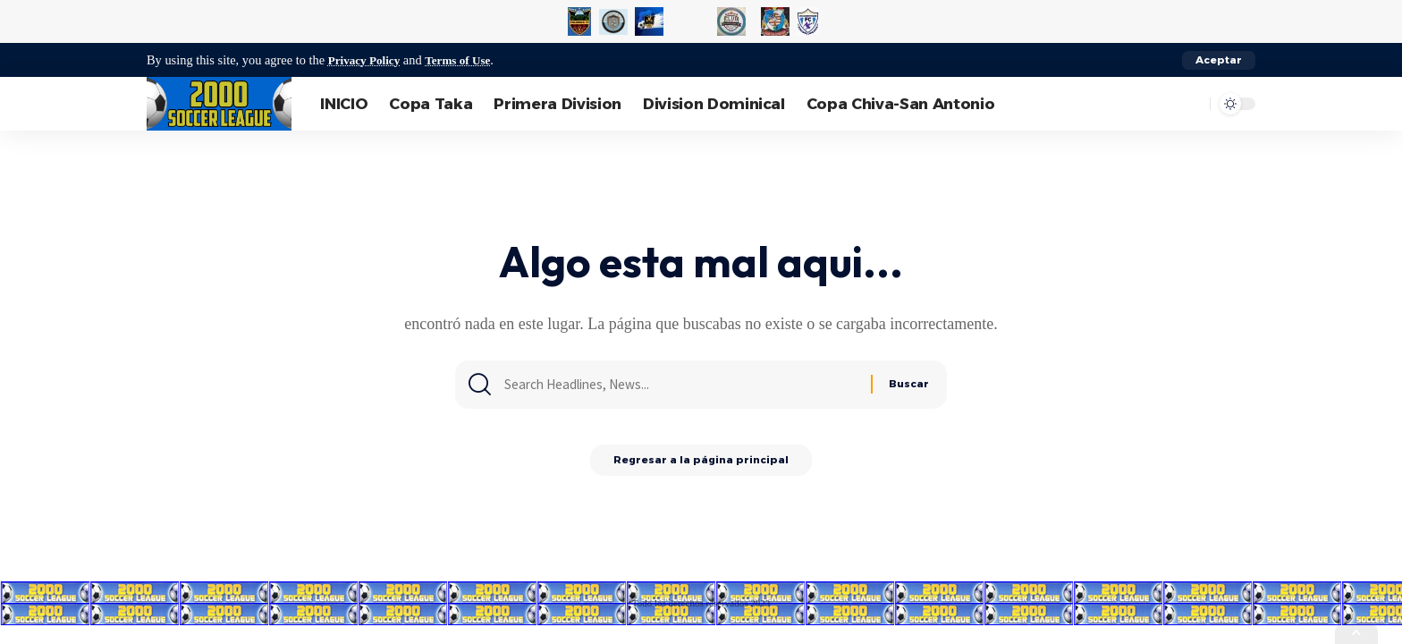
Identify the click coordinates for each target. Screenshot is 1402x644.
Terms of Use (467, 60)
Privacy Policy (367, 60)
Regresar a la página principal (701, 464)
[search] (1192, 104)
